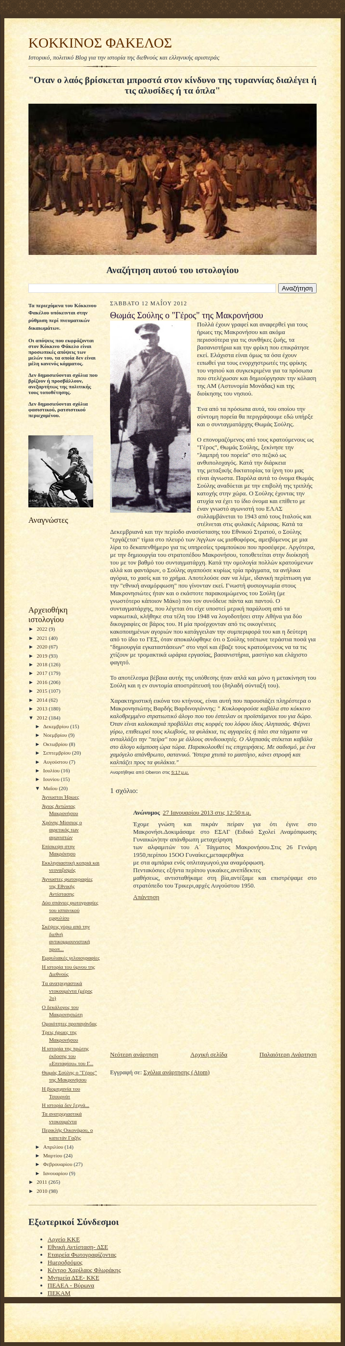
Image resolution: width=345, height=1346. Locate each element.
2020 (43, 646)
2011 (43, 1182)
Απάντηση (146, 897)
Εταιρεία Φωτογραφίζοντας (82, 1254)
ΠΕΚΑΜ (59, 1293)
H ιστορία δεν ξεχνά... (65, 1105)
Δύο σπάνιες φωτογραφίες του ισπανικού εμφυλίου (70, 910)
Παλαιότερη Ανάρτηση (288, 1054)
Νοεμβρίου (56, 735)
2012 (43, 718)
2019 (43, 656)
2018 (43, 664)
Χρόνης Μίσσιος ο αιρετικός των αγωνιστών (62, 829)
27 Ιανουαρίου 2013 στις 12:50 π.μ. (207, 812)
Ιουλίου (52, 770)
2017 (43, 673)
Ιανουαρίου (56, 1173)
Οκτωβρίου (56, 744)
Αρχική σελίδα (208, 1054)
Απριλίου (54, 1147)
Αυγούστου (56, 762)
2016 (43, 682)
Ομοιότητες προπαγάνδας (69, 1023)
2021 (43, 638)
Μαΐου (51, 788)
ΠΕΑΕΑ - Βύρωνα (71, 1285)
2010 (43, 1191)
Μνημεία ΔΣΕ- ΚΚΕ (73, 1277)
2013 (43, 708)
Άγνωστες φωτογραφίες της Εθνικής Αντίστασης (67, 886)
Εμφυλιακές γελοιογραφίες (70, 958)
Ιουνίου (52, 779)
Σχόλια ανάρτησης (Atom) (177, 1072)
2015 (43, 691)
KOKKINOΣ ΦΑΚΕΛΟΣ (100, 42)
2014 (43, 700)
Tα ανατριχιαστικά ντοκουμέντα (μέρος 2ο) (67, 990)
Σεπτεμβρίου (57, 753)
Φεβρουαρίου (58, 1164)
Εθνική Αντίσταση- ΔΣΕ (78, 1246)
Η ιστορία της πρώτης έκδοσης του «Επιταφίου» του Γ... (67, 1056)
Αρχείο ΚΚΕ (64, 1239)
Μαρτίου (53, 1155)
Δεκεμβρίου (56, 726)
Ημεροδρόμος (65, 1262)
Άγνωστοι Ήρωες (60, 797)
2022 (43, 629)
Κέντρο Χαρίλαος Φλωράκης (84, 1270)
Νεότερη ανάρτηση (134, 1054)
